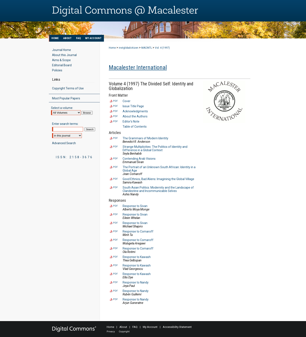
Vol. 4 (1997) (162, 47)
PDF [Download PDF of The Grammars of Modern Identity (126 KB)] (115, 138)
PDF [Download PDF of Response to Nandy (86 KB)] (115, 282)
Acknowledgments (135, 111)
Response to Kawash (137, 257)
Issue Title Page (133, 106)
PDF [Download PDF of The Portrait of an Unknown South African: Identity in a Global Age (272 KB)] (115, 167)
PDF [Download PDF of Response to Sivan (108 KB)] (115, 222)
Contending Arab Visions (139, 158)
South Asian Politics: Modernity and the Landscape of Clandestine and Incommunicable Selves (158, 189)
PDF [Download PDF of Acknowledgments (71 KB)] (115, 111)
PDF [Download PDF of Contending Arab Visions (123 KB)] (115, 158)
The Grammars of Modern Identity (145, 138)
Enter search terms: (65, 123)
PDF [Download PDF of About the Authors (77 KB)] (115, 116)
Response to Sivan (135, 206)
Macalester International (138, 67)
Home (112, 47)
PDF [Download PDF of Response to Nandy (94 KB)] (115, 299)
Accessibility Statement (177, 327)
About (123, 327)
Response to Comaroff (138, 231)
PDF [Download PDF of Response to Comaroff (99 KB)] (115, 248)
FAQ (134, 327)
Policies (57, 70)
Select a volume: (62, 108)
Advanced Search (64, 143)
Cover (126, 101)
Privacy (111, 331)
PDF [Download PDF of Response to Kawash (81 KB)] (115, 265)
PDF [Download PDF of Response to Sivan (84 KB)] (115, 214)
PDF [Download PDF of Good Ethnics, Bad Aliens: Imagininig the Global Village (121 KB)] (115, 179)
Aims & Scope (61, 60)
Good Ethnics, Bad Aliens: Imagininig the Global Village (158, 179)
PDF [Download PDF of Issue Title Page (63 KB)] (115, 106)
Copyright (124, 331)
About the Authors (135, 116)
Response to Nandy (136, 282)
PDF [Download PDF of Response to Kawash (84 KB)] (115, 256)
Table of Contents (135, 126)
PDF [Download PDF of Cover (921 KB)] (115, 101)
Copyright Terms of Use (68, 88)
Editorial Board (62, 65)
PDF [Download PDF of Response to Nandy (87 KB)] (115, 290)
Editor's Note (131, 121)
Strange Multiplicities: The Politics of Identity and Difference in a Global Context (155, 148)
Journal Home (61, 50)
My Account (150, 327)
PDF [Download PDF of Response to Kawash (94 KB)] (115, 273)
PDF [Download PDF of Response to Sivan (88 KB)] (115, 205)
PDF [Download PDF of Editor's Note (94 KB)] (115, 121)
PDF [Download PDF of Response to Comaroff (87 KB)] (115, 231)
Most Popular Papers (66, 98)
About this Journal (64, 55)
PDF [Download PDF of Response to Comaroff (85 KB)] (115, 239)
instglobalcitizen (128, 47)
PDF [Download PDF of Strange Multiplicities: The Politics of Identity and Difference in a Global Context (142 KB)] (115, 146)
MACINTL (146, 47)
